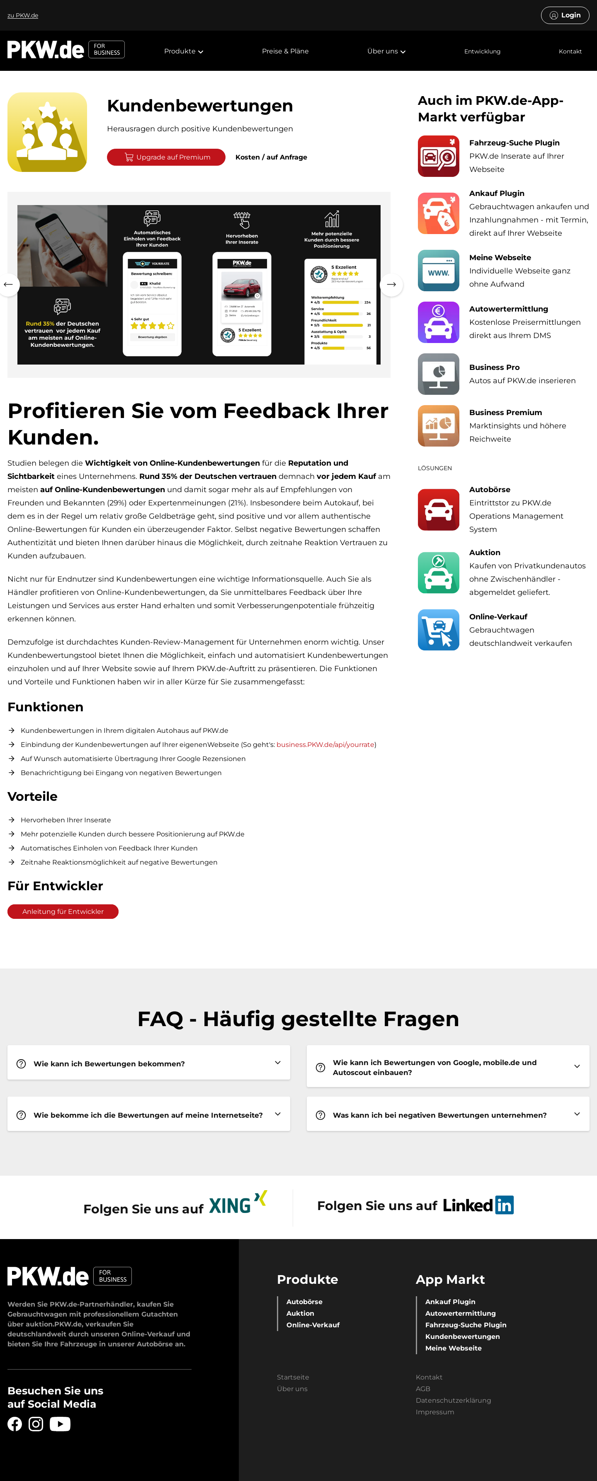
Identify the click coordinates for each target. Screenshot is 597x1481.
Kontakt (570, 51)
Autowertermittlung (460, 1313)
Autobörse (304, 1302)
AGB (423, 1389)
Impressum (435, 1412)
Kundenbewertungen (462, 1337)
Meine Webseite (453, 1348)
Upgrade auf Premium (167, 157)
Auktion (300, 1313)
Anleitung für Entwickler (63, 912)
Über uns (292, 1389)
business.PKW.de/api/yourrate (325, 745)
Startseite (293, 1377)
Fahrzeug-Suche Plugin (466, 1325)
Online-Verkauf (313, 1325)
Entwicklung (482, 51)
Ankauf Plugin (450, 1302)
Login (565, 15)
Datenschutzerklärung (453, 1400)
